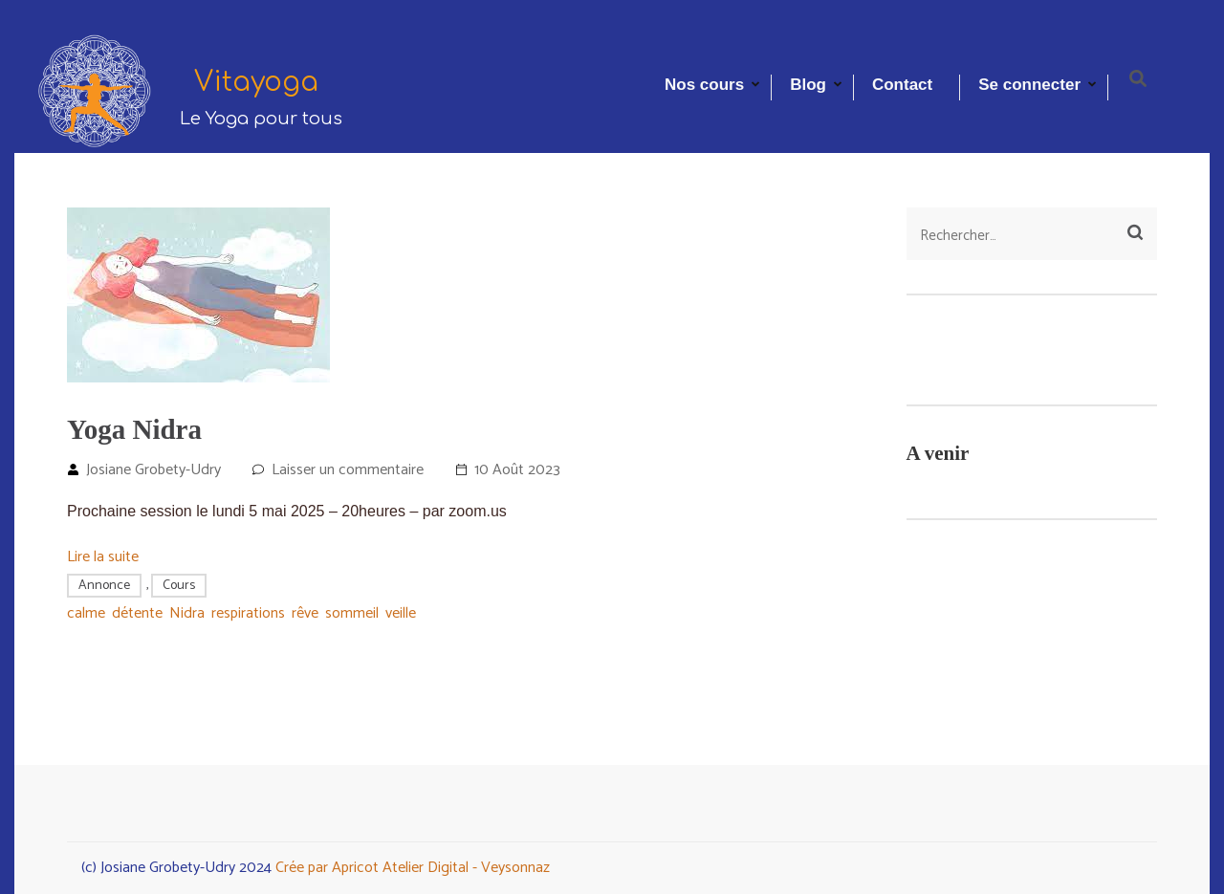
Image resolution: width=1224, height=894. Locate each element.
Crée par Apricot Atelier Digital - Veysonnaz (412, 868)
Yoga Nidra (134, 429)
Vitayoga (256, 82)
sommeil (352, 613)
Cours (179, 586)
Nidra (187, 613)
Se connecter (1029, 85)
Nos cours (704, 85)
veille (400, 613)
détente (137, 613)
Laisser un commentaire (348, 470)
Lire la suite (103, 557)
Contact (902, 85)
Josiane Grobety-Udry (153, 470)
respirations (248, 613)
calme (86, 613)
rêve (305, 613)
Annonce (104, 586)
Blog (808, 85)
